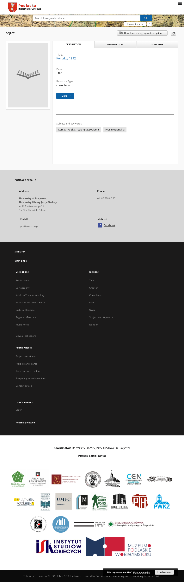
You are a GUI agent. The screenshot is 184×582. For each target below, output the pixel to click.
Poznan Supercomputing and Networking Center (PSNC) (128, 576)
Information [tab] (115, 44)
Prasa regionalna (115, 129)
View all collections (26, 335)
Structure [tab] (157, 44)
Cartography (22, 287)
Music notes (22, 324)
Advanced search (135, 24)
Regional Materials (26, 317)
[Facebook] (100, 225)
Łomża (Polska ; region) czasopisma (78, 129)
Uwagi (92, 310)
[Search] (146, 18)
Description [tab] (73, 44)
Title (91, 280)
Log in (19, 409)
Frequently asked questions (31, 378)
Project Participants (26, 363)
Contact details (24, 385)
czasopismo (63, 85)
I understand (164, 572)
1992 (59, 73)
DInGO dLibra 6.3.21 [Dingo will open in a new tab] (59, 576)
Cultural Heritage (25, 310)
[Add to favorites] (173, 33)
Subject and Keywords (101, 317)
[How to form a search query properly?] (149, 24)
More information (141, 572)
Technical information (28, 371)
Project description (26, 356)
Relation (93, 324)
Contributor (95, 295)
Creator (93, 287)
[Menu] (179, 3)
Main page (21, 260)
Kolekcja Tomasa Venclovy (30, 295)
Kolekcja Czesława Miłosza (30, 302)
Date (92, 302)
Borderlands (22, 280)
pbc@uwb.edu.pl (29, 226)
